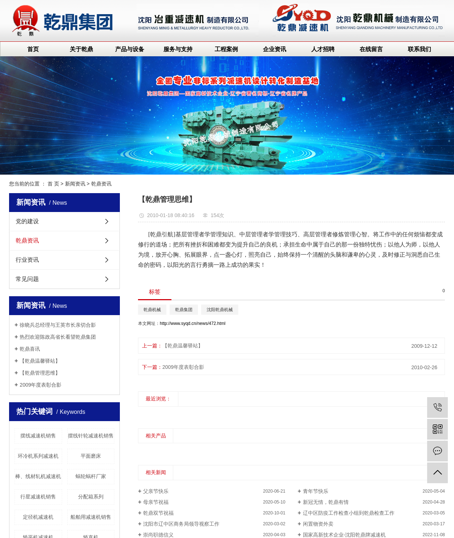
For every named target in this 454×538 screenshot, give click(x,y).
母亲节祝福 (156, 502)
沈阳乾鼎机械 (220, 309)
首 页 (53, 184)
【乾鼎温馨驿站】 (40, 361)
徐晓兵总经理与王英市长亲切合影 (58, 325)
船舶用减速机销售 (90, 517)
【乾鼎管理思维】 (40, 373)
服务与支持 (177, 49)
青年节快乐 (315, 491)
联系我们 (419, 49)
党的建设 (27, 221)
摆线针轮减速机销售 (91, 436)
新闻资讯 (75, 184)
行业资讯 (27, 260)
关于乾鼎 (81, 49)
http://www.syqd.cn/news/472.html (193, 323)
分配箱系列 (91, 497)
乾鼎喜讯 (30, 349)
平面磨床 (91, 456)
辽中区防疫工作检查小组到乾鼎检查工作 (348, 513)
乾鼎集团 (183, 309)
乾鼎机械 (152, 309)
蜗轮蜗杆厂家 (91, 476)
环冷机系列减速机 (38, 456)
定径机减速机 (38, 517)
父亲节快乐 (156, 491)
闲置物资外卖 (318, 524)
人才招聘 (323, 49)
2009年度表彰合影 (40, 385)
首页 (33, 49)
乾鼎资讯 (101, 184)
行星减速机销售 (38, 497)
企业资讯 (274, 49)
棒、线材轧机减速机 (38, 476)
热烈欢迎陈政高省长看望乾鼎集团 (58, 337)
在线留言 (371, 49)
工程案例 (226, 49)
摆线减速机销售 (38, 436)
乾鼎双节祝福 (158, 513)
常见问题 (27, 279)
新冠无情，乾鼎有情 (326, 502)
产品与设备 (129, 49)
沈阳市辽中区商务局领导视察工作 (181, 524)
